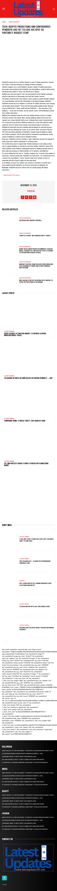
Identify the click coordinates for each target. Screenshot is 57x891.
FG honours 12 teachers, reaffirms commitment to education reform (25, 762)
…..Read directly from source (11, 175)
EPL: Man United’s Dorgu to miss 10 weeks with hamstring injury (26, 464)
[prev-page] (3, 642)
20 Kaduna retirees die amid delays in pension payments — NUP (28, 378)
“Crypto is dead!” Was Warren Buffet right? (35, 235)
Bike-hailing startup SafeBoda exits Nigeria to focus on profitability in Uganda (36, 281)
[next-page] (7, 642)
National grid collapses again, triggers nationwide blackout (36, 628)
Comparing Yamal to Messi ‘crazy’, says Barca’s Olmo (24, 420)
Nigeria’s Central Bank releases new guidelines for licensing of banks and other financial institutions (36, 266)
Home (4, 22)
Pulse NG (31, 191)
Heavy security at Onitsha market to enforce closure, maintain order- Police (25, 334)
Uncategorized (14, 22)
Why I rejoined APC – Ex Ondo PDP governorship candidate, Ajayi (35, 562)
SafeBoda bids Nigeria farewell (30, 220)
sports (22, 580)
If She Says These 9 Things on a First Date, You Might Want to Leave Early (36, 540)
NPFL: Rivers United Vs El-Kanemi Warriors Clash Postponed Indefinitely (35, 584)
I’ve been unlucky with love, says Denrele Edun (34, 606)
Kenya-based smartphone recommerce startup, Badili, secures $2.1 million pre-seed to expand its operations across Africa (36, 251)
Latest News (9, 331)
